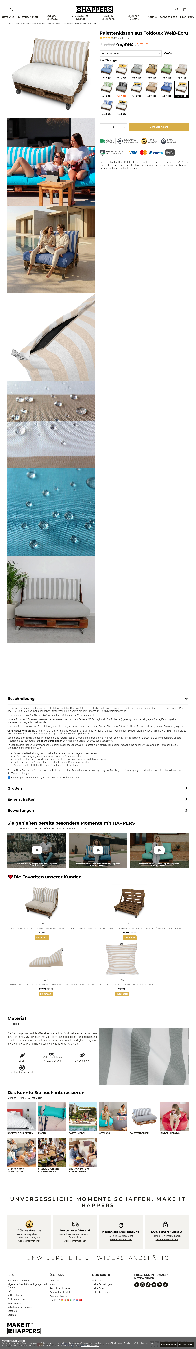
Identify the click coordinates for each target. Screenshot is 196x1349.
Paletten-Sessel (140, 1139)
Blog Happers (14, 1309)
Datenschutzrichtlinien (61, 1298)
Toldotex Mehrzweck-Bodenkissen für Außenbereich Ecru (42, 933)
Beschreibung (21, 703)
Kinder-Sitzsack (170, 1139)
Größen (14, 793)
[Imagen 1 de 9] (21, 1122)
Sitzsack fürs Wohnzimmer (16, 1176)
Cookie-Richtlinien (125, 1343)
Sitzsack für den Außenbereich (48, 1176)
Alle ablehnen (184, 1344)
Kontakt (53, 1290)
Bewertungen (121, 43)
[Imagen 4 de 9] (113, 1122)
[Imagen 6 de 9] (174, 1122)
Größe (168, 57)
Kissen (42, 1139)
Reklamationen (14, 1301)
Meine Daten (98, 1294)
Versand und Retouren (18, 1286)
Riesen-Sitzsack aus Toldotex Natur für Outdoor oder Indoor (122, 990)
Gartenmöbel (77, 1139)
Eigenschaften (21, 804)
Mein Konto (97, 1286)
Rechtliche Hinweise (60, 1294)
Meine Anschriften (101, 1298)
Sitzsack (104, 1139)
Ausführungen (109, 64)
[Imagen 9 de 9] (83, 1158)
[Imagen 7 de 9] (21, 1158)
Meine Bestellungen (102, 1290)
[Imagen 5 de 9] (144, 1122)
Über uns (54, 1286)
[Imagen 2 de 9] (52, 1122)
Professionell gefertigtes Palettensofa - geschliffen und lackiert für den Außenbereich (129, 933)
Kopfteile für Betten (20, 1139)
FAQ (9, 1297)
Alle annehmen (163, 1344)
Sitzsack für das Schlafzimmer (79, 1176)
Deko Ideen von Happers (19, 1313)
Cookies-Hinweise (59, 1302)
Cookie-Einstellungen (107, 1345)
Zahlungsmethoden (17, 1305)
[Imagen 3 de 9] (83, 1122)
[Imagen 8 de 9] (52, 1158)
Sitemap (11, 1321)
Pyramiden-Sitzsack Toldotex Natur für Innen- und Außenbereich (46, 990)
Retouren (12, 1317)
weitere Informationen (29, 1247)
